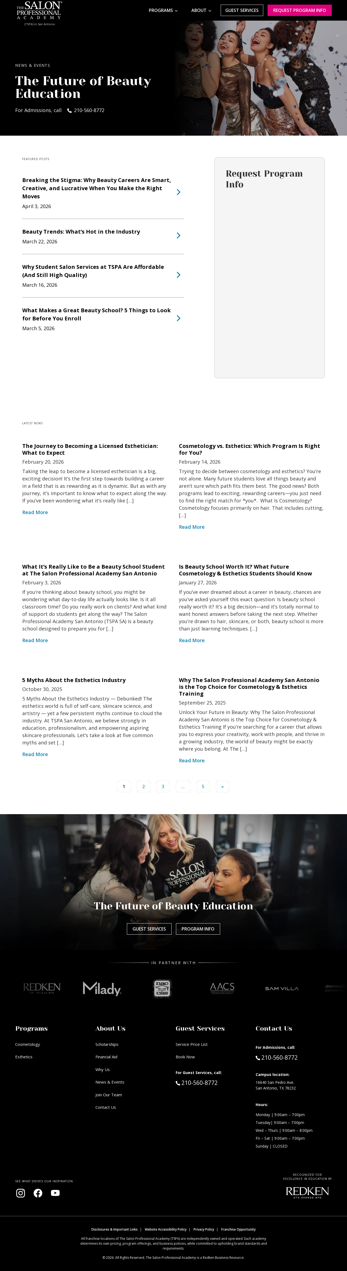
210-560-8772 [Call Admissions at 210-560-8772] (277, 1057)
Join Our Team (108, 1094)
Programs (161, 10)
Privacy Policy (204, 1229)
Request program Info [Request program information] (299, 10)
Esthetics (24, 1056)
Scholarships (106, 1044)
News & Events (109, 1082)
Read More (35, 512)
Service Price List (192, 1044)
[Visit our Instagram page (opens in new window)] (20, 1193)
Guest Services (242, 10)
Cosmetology (27, 1044)
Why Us (102, 1069)
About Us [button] (110, 1028)
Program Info (198, 929)
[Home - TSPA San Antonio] (39, 10)
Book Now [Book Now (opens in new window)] (185, 1056)
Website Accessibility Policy (166, 1229)
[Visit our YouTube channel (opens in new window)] (55, 1193)
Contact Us (105, 1107)
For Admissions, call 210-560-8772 (59, 110)
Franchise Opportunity (238, 1229)
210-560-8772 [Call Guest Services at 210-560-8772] (197, 1082)
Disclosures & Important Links (114, 1229)
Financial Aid (106, 1056)
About (199, 10)
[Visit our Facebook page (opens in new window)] (38, 1193)
